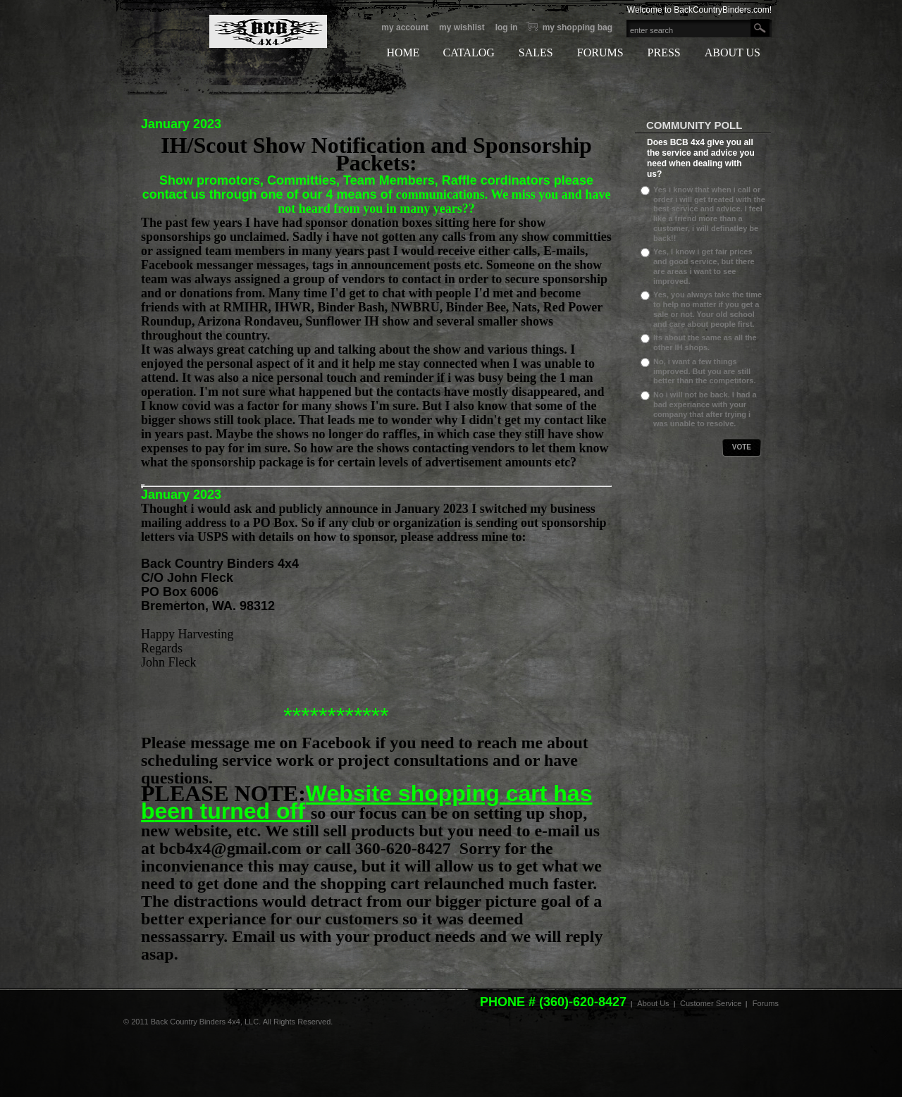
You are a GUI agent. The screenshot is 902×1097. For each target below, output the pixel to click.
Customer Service (710, 1003)
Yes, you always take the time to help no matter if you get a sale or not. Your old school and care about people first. (707, 309)
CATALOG (468, 52)
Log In (506, 27)
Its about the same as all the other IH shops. (705, 342)
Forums (766, 1003)
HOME (402, 52)
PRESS (664, 52)
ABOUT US (732, 52)
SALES (536, 52)
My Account (404, 27)
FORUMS (600, 52)
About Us (653, 1003)
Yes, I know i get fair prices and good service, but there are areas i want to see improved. (704, 266)
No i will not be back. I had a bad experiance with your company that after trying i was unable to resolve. (705, 409)
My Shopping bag (577, 27)
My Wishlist (462, 27)
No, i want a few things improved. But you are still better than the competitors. (704, 371)
